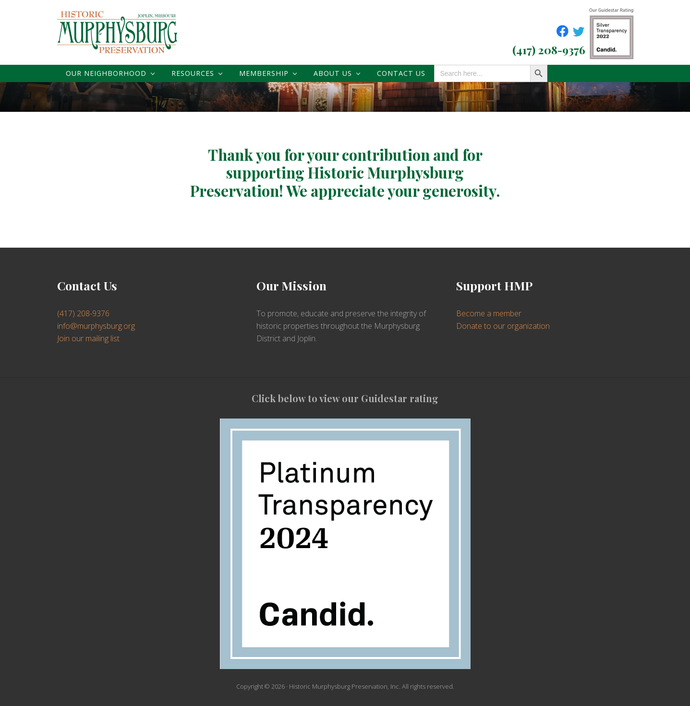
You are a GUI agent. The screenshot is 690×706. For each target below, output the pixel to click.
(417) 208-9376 (548, 49)
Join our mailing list (88, 338)
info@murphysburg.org (96, 326)
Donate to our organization (503, 326)
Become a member (488, 313)
